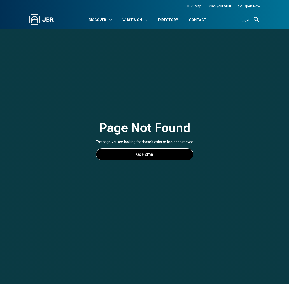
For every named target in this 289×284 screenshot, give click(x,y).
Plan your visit (220, 6)
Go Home (144, 154)
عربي (246, 19)
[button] (100, 20)
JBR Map (193, 6)
